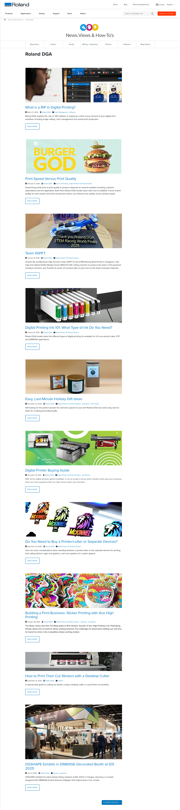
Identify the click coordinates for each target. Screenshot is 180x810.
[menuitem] (10, 13)
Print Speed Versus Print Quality (50, 179)
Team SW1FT (35, 253)
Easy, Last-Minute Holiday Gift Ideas (53, 399)
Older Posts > (112, 802)
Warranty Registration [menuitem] (141, 5)
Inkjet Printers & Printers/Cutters (80, 184)
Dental (55, 773)
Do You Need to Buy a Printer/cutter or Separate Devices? (71, 541)
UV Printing (95, 404)
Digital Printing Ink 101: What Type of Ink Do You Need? (68, 327)
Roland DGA (29, 20)
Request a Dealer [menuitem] (167, 13)
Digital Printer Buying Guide (47, 470)
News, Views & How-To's (15, 20)
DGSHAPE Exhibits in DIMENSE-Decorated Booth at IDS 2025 (69, 766)
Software (72, 112)
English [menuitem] (171, 5)
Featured (84, 622)
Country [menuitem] (161, 5)
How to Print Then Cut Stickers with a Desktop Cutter (67, 676)
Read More (32, 126)
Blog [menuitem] (125, 5)
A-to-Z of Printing (62, 184)
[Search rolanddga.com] (138, 13)
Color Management (61, 112)
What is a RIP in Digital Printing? (50, 107)
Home (5, 19)
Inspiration (86, 404)
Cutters (60, 681)
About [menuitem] (116, 5)
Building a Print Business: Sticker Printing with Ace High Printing (69, 615)
